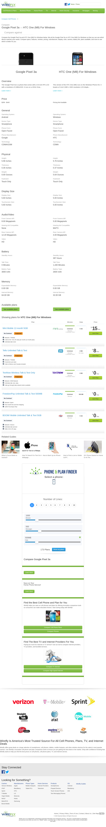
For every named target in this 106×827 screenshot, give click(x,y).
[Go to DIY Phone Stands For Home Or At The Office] (93, 447)
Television (41, 788)
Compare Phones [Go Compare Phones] (53, 631)
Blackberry (71, 788)
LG (15, 793)
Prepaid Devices (56, 788)
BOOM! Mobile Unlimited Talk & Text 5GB (22, 415)
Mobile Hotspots (30, 786)
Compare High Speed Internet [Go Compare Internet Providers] (53, 670)
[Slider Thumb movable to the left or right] (36, 520)
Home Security (64, 10)
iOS (69, 791)
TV (47, 10)
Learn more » (6, 91)
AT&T (3, 788)
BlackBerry (17, 788)
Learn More (29, 572)
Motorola (16, 796)
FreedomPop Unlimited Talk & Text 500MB (22, 394)
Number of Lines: (53, 499)
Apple (16, 786)
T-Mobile (4, 793)
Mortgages (85, 10)
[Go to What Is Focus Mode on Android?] (11, 447)
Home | (56, 813)
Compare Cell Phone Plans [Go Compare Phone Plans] (53, 627)
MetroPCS (5, 801)
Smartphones (55, 786)
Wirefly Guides (81, 784)
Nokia (16, 798)
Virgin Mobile (5, 796)
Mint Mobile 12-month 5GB (15, 328)
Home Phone (38, 10)
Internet (53, 10)
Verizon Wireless (7, 786)
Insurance (76, 10)
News (73, 4)
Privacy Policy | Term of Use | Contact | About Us (75, 813)
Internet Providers (43, 786)
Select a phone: (54, 477)
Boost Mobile (5, 803)
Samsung (17, 801)
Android (70, 786)
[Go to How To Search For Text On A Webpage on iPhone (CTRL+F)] (31, 447)
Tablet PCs (29, 788)
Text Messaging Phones (58, 793)
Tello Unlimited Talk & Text (15, 350)
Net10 (3, 798)
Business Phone (25, 10)
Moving (95, 10)
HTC (15, 791)
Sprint (3, 791)
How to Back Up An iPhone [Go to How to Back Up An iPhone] (51, 455)
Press (78, 4)
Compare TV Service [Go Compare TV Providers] (53, 667)
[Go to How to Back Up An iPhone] (52, 447)
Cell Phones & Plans (10, 10)
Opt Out (101, 813)
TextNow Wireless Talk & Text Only (19, 373)
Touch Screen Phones (57, 791)
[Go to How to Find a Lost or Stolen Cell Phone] (72, 447)
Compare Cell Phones (9, 19)
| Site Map (95, 813)
